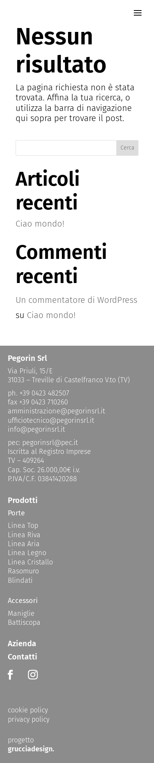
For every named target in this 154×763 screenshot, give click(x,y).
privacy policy (28, 719)
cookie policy (28, 710)
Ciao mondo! (40, 223)
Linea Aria (24, 544)
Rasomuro (23, 571)
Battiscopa (24, 622)
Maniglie (21, 613)
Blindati (20, 580)
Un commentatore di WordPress (76, 300)
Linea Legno (27, 553)
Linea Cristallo (30, 562)
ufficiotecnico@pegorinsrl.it (51, 420)
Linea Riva (24, 535)
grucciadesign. (31, 749)
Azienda (22, 643)
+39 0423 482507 (44, 393)
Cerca (128, 147)
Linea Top (23, 525)
